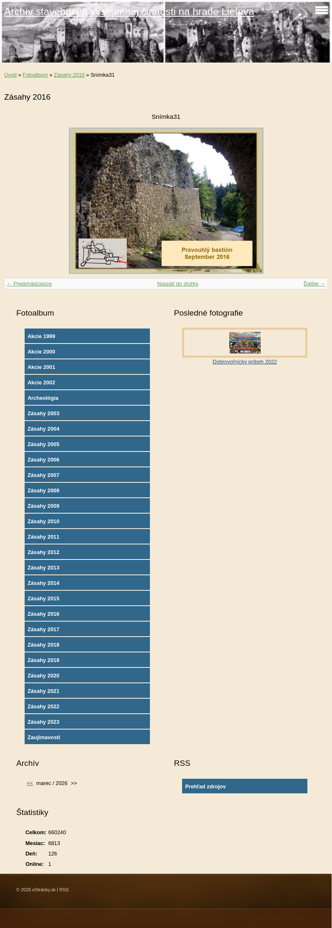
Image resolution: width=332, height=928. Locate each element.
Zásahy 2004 (43, 429)
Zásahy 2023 (43, 722)
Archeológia (43, 398)
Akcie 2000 (41, 352)
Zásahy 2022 (43, 706)
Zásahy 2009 (43, 506)
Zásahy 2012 (43, 552)
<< (30, 783)
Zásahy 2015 (43, 598)
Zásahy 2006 (43, 459)
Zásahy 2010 (43, 521)
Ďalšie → (314, 284)
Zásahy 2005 (43, 444)
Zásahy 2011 (43, 537)
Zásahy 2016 (69, 75)
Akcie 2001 (41, 367)
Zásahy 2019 (43, 660)
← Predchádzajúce (29, 284)
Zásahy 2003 (43, 413)
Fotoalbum (35, 75)
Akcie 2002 (41, 382)
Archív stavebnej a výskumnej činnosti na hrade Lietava (129, 11)
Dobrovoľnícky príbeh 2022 (245, 362)
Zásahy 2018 (43, 645)
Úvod (10, 75)
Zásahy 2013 (43, 567)
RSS (63, 889)
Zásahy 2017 (43, 629)
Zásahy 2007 (43, 475)
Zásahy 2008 (43, 490)
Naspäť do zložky (177, 284)
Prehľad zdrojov (205, 786)
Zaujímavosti (44, 737)
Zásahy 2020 (43, 675)
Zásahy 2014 (43, 583)
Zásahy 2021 (43, 691)
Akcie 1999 (41, 336)
